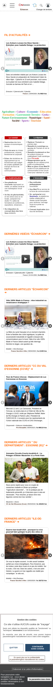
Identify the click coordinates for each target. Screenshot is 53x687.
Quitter (13, 648)
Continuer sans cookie (37, 648)
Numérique (35, 117)
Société (16, 120)
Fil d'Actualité (21, 427)
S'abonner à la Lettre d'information (27, 669)
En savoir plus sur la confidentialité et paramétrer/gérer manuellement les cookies (27, 658)
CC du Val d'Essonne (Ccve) (16, 504)
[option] (26, 68)
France (25, 93)
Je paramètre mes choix (39, 679)
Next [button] (50, 68)
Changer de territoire (44, 10)
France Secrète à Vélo (19, 351)
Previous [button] (3, 68)
